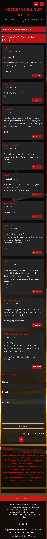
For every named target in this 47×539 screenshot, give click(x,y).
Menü (42, 4)
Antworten (37, 75)
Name (5, 382)
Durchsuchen (36, 4)
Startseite (5, 30)
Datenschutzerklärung (28, 480)
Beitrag (5, 402)
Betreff (5, 392)
